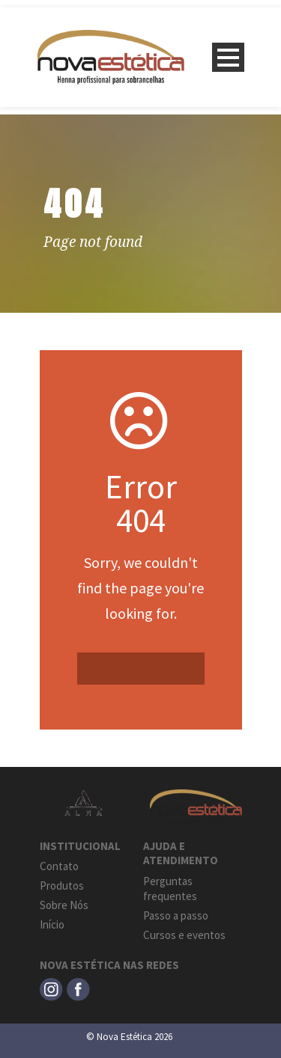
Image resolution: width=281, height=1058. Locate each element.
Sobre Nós (64, 905)
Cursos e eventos (184, 935)
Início (52, 924)
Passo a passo (175, 915)
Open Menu (228, 57)
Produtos (62, 885)
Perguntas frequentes (170, 888)
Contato (59, 866)
